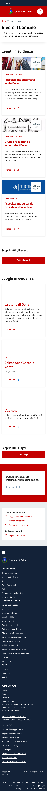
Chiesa (8, 357)
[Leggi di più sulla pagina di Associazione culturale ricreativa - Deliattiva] (12, 229)
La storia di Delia (17, 304)
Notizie (5, 669)
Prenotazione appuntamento (14, 729)
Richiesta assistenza (10, 737)
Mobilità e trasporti (10, 645)
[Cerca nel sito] (40, 11)
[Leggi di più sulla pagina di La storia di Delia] (12, 329)
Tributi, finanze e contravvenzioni (16, 653)
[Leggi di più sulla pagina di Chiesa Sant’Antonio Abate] (12, 380)
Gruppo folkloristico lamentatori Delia (17, 143)
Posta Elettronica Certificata (14, 716)
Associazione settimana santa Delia (20, 81)
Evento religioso (13, 74)
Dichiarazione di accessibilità (14, 753)
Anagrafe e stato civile (11, 612)
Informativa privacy (10, 745)
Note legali (6, 749)
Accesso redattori (38, 788)
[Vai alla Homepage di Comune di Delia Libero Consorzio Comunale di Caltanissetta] (21, 11)
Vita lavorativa (8, 661)
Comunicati (6, 673)
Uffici (4, 580)
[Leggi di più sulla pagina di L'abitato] (12, 426)
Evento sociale (12, 198)
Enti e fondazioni (9, 585)
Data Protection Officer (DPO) (14, 761)
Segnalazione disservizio (12, 733)
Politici (4, 589)
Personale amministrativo (12, 593)
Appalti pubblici (8, 616)
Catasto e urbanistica (11, 625)
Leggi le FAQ (7, 725)
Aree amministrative (10, 576)
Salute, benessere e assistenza (15, 649)
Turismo (5, 657)
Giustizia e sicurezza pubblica (14, 637)
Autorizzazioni (8, 621)
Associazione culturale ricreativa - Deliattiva (19, 205)
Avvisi (4, 677)
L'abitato (11, 411)
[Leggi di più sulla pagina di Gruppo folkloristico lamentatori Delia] (12, 170)
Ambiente (6, 608)
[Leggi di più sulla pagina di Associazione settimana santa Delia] (12, 108)
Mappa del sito (8, 771)
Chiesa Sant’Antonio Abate (19, 365)
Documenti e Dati (9, 597)
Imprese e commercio (11, 641)
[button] (7, 3)
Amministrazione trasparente (14, 741)
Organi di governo (9, 572)
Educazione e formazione (12, 633)
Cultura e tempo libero (11, 629)
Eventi (4, 694)
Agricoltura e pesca (10, 604)
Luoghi (4, 690)
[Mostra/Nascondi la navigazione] (5, 11)
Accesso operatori (9, 757)
